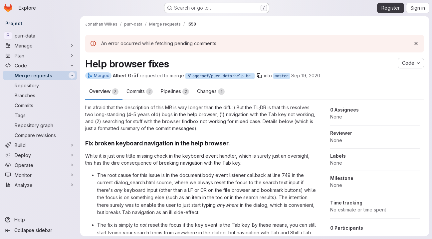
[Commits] (40, 105)
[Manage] (40, 45)
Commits (139, 91)
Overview (103, 91)
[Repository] (40, 85)
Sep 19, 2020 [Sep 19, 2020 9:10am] (305, 75)
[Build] (40, 145)
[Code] (40, 65)
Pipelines (175, 91)
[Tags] (40, 115)
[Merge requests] (40, 75)
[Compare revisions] (40, 135)
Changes (211, 91)
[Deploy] (40, 155)
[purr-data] (40, 35)
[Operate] (40, 165)
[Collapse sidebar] (40, 230)
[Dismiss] (416, 43)
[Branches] (40, 95)
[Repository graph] (40, 125)
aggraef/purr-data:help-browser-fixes (221, 76)
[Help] (40, 219)
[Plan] (40, 55)
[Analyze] (40, 185)
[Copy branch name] (259, 76)
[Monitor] (40, 175)
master (282, 76)
